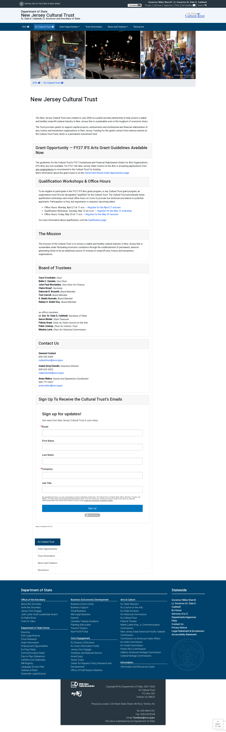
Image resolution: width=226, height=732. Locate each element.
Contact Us (177, 624)
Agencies (168, 5)
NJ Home (176, 610)
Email (45, 427)
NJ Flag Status (28, 649)
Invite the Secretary (31, 607)
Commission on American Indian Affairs (140, 638)
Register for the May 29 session (101, 214)
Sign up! (92, 508)
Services (158, 5)
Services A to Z (180, 613)
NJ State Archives (129, 611)
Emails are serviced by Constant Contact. (98, 500)
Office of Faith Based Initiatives (86, 670)
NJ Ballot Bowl (28, 617)
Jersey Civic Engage (31, 611)
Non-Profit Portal (79, 631)
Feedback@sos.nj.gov (144, 717)
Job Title (47, 483)
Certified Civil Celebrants (33, 659)
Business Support (79, 607)
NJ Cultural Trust (44, 26)
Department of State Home (35, 628)
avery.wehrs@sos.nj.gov (51, 385)
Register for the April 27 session (104, 207)
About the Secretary (31, 604)
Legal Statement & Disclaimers (188, 631)
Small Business (78, 611)
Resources (139, 26)
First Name (48, 441)
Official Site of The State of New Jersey (39, 4)
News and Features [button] (117, 26)
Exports (75, 617)
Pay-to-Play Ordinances (33, 656)
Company (47, 469)
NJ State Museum (129, 604)
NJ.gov (148, 5)
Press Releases (29, 639)
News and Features (47, 563)
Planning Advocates (81, 624)
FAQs (174, 620)
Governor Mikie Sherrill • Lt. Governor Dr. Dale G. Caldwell (177, 2)
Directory (25, 632)
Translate (134, 5)
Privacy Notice (179, 627)
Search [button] (202, 5)
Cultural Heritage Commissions (135, 655)
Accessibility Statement (184, 634)
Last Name (48, 455)
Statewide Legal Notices (33, 673)
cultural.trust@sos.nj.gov (51, 360)
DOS (25, 26)
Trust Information (93, 26)
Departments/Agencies (184, 617)
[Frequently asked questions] (177, 5)
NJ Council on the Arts (131, 607)
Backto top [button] (218, 724)
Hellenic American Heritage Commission (140, 652)
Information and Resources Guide (137, 666)
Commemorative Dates (33, 653)
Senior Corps (77, 659)
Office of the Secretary (33, 599)
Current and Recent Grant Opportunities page (106, 173)
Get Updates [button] (188, 5)
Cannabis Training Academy (85, 621)
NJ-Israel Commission (131, 645)
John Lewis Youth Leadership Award (39, 614)
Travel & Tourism (79, 628)
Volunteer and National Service (86, 653)
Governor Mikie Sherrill (184, 600)
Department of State (36, 590)
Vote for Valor (28, 621)
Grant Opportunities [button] (69, 26)
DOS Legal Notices (30, 635)
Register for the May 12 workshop (114, 211)
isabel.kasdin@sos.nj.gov (51, 373)
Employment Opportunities (34, 646)
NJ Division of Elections (82, 642)
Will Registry (27, 663)
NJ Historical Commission (133, 614)
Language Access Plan (32, 666)
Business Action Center (82, 604)
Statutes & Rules (29, 670)
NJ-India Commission (131, 642)
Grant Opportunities (47, 549)
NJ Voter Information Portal (85, 646)
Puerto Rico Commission (133, 649)
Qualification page (97, 220)
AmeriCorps (77, 656)
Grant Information (30, 642)
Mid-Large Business (80, 614)
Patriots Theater (128, 621)
